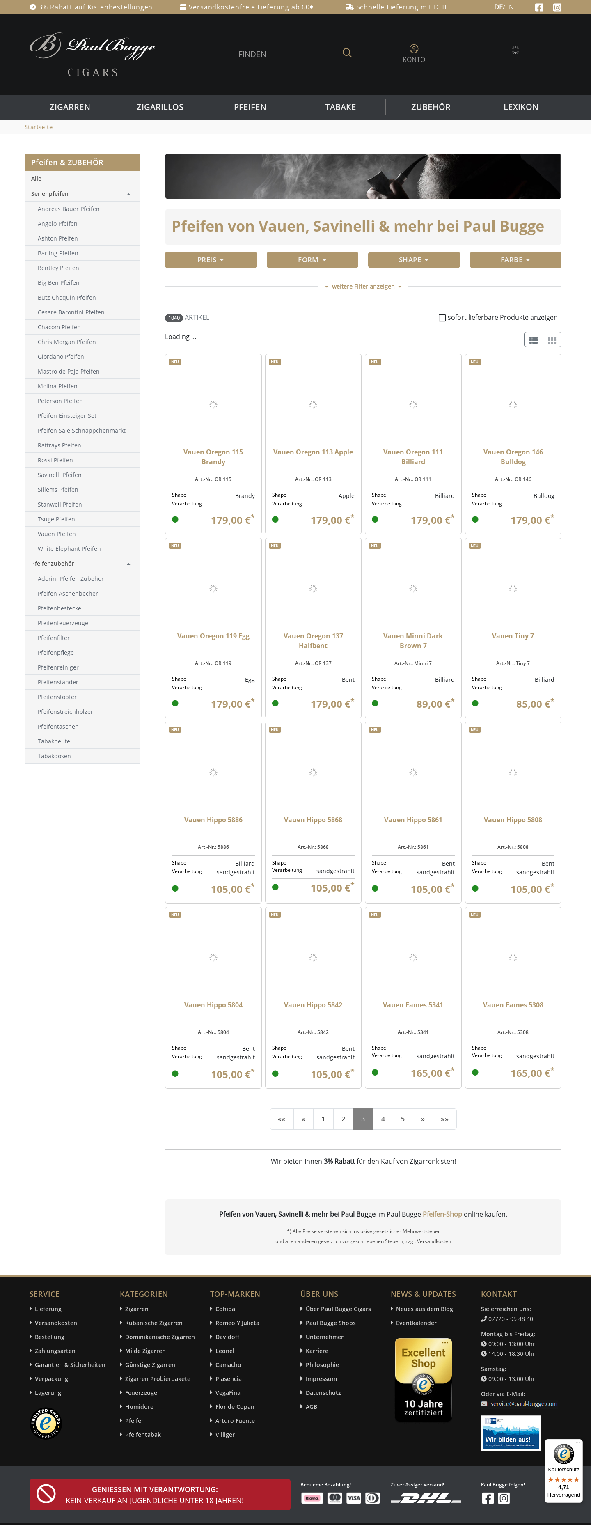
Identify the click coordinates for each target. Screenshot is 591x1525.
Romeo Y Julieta (237, 1323)
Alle (36, 178)
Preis (210, 259)
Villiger (225, 1434)
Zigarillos (160, 107)
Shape (414, 259)
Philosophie (322, 1365)
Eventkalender (416, 1323)
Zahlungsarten (55, 1351)
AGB (311, 1406)
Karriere (317, 1351)
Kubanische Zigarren (154, 1323)
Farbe (516, 259)
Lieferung (48, 1309)
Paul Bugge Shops (331, 1323)
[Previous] (303, 1119)
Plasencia (228, 1379)
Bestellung (49, 1337)
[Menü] (578, 1444)
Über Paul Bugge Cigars (338, 1309)
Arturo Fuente (235, 1420)
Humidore (139, 1406)
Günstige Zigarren (150, 1365)
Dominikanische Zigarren (160, 1337)
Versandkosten (56, 1323)
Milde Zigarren (145, 1351)
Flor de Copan (234, 1406)
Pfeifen (250, 107)
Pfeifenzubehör (52, 563)
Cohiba (225, 1309)
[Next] (423, 1119)
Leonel (224, 1351)
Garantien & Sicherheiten (70, 1365)
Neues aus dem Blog (424, 1309)
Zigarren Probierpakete (157, 1379)
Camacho (228, 1365)
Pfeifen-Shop (442, 1214)
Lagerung (48, 1393)
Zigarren (70, 107)
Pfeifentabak (143, 1434)
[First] (282, 1119)
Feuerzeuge (141, 1393)
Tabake (340, 107)
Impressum (321, 1379)
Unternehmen (325, 1337)
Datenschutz (323, 1393)
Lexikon (521, 107)
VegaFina (228, 1393)
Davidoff (227, 1337)
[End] (445, 1119)
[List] (533, 339)
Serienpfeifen (50, 193)
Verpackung (51, 1379)
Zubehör (431, 107)
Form (312, 259)
